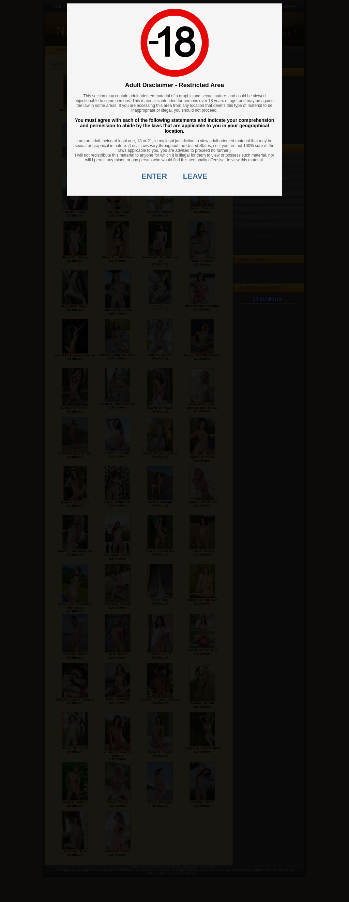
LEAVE (195, 176)
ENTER (154, 176)
